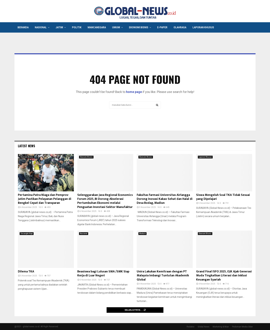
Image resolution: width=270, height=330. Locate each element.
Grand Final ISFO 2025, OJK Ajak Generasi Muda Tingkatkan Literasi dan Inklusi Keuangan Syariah (224, 275)
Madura (142, 233)
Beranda (23, 27)
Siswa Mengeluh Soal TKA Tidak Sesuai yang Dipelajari (223, 197)
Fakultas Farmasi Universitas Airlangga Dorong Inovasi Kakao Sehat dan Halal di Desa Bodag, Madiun (165, 199)
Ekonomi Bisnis (138, 27)
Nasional (41, 27)
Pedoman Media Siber (242, 327)
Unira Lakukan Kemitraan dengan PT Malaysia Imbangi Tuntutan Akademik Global (163, 275)
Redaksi (190, 327)
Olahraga (180, 27)
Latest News (26, 146)
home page (134, 92)
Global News (203, 327)
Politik (76, 27)
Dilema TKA (26, 271)
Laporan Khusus (203, 27)
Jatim (59, 27)
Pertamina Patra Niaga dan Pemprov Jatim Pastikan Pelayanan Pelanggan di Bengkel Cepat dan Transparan (44, 199)
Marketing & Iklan (221, 327)
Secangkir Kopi (26, 233)
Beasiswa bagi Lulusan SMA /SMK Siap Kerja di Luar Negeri (103, 273)
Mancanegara (97, 27)
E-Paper (162, 27)
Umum (116, 27)
